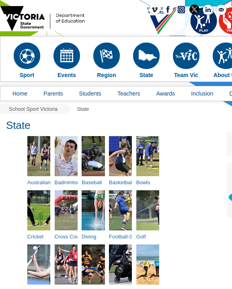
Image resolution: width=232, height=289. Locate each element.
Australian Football (49, 182)
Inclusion (202, 93)
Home (19, 93)
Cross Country (71, 237)
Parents (53, 93)
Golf (141, 237)
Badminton (67, 182)
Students (90, 93)
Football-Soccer (127, 237)
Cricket (35, 237)
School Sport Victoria (33, 109)
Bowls (143, 182)
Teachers (128, 93)
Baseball (92, 182)
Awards (165, 93)
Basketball (121, 182)
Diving (89, 237)
